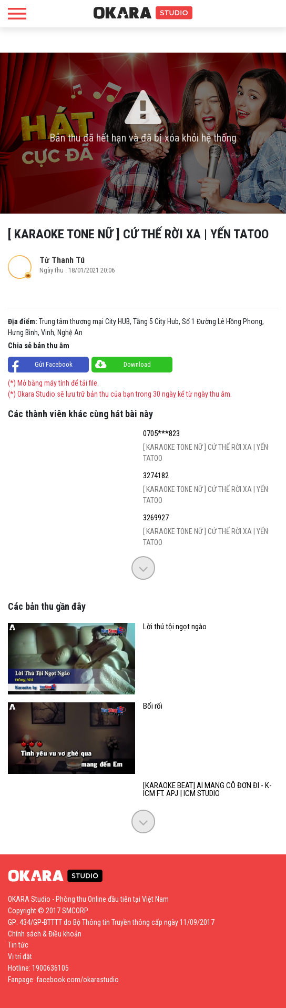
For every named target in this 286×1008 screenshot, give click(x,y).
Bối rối (152, 706)
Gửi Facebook (54, 364)
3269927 (156, 518)
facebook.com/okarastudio (77, 979)
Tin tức (18, 945)
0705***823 (161, 434)
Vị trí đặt (20, 956)
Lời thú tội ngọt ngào (175, 627)
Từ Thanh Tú (62, 260)
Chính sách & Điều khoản (44, 934)
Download (137, 364)
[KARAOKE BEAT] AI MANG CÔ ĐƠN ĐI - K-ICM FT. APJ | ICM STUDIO (207, 790)
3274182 (156, 476)
